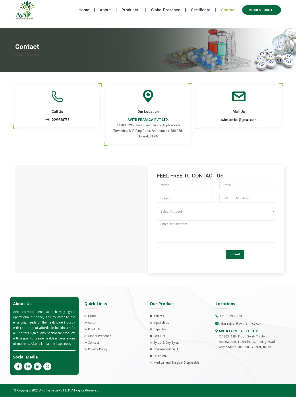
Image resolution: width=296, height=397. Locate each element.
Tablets (158, 316)
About (92, 322)
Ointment (160, 356)
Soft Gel (159, 336)
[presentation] (190, 255)
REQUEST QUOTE (261, 18)
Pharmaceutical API (167, 349)
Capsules (159, 329)
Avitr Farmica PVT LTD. (55, 390)
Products (94, 329)
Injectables (161, 322)
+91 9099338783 (31, 4)
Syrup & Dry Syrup (166, 342)
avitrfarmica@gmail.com (75, 4)
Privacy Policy (97, 349)
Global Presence (99, 336)
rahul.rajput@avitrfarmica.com (241, 323)
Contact (93, 342)
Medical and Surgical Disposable (176, 362)
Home (92, 316)
